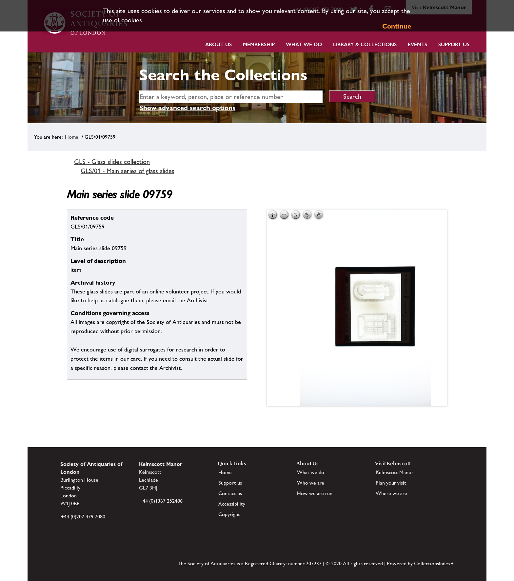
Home (71, 137)
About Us (218, 44)
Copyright (229, 514)
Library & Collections (365, 44)
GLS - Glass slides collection (112, 162)
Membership (259, 44)
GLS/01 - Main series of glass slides (127, 171)
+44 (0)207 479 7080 (83, 516)
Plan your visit (391, 483)
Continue (396, 26)
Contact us (230, 493)
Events (417, 44)
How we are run (314, 493)
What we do (304, 44)
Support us (230, 483)
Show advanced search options (187, 108)
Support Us (453, 44)
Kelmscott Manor (394, 472)
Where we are (391, 493)
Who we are (310, 483)
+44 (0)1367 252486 (161, 501)
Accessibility (231, 504)
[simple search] (231, 96)
